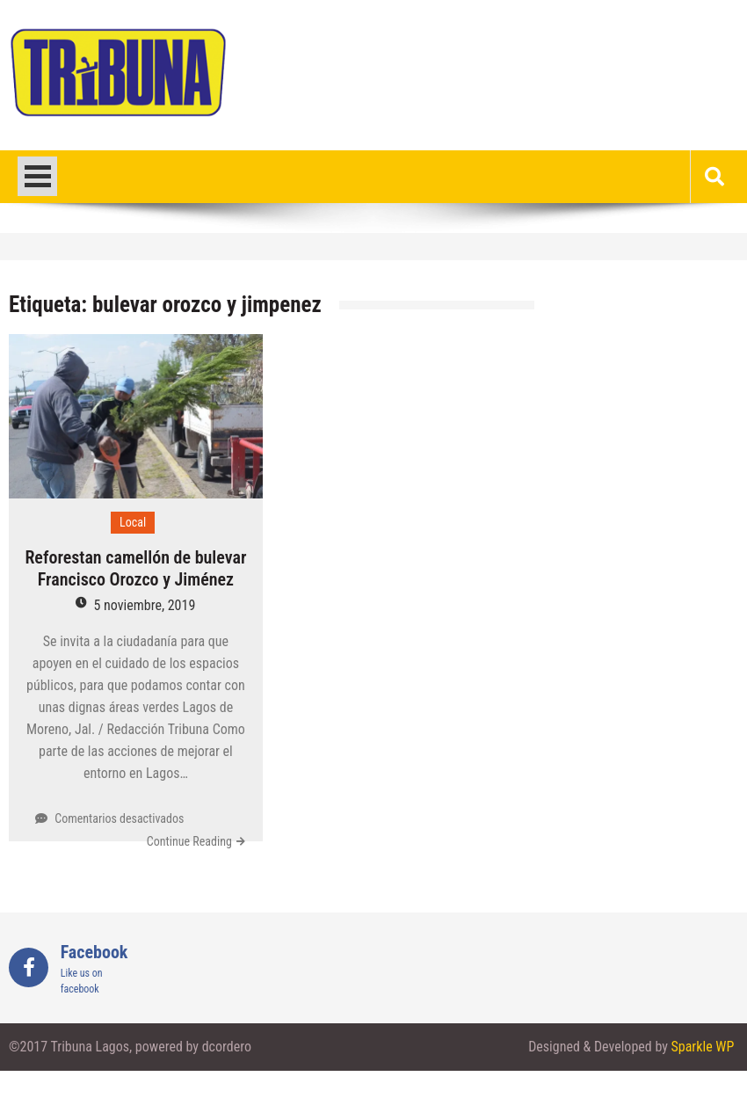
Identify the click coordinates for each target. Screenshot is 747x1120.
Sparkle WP (703, 1046)
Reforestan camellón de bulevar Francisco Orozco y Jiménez (135, 568)
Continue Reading (189, 841)
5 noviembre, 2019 (144, 605)
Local (133, 522)
